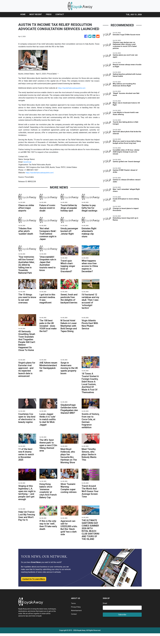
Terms (73, 606)
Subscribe (122, 617)
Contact (74, 617)
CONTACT (59, 14)
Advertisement (77, 613)
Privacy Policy (76, 610)
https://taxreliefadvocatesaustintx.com (73, 88)
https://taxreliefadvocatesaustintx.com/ (41, 173)
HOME (22, 14)
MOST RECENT (35, 14)
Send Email (27, 162)
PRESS (48, 14)
